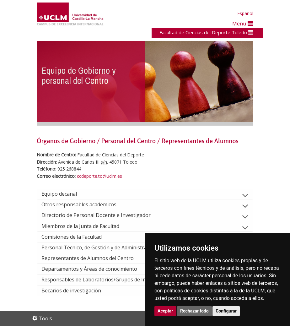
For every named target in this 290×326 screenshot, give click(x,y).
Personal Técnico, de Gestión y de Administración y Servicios (116, 247)
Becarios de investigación (76, 290)
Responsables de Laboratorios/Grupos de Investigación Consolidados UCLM (136, 279)
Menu (242, 23)
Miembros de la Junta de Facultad (85, 226)
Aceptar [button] (165, 310)
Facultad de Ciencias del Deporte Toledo (206, 32)
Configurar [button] (226, 310)
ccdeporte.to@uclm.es (99, 176)
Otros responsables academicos (83, 204)
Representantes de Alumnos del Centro (92, 258)
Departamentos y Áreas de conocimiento (94, 268)
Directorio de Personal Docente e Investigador (101, 215)
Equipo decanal (64, 193)
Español (245, 13)
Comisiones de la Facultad (76, 236)
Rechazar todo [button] (194, 310)
